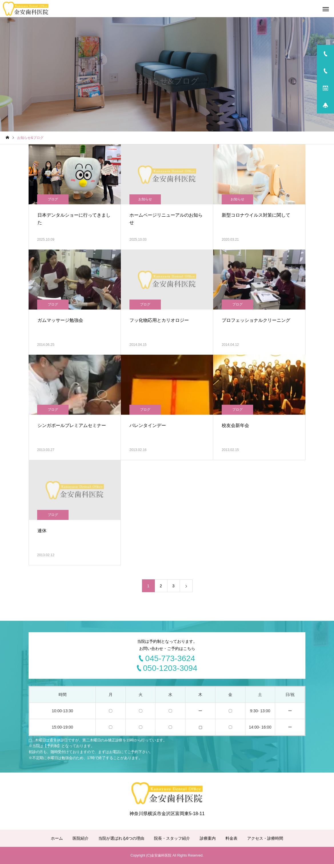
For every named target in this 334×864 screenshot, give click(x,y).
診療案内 (208, 838)
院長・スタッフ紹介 (172, 838)
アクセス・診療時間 (265, 838)
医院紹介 (81, 838)
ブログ (53, 199)
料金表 (231, 838)
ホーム (57, 838)
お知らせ (145, 199)
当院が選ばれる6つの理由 (121, 838)
